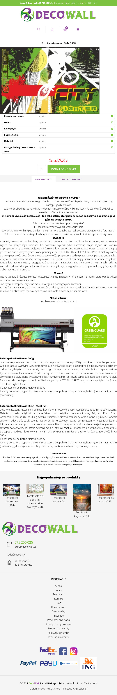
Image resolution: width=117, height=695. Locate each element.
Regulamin (58, 594)
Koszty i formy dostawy (58, 624)
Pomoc (58, 590)
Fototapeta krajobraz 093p (82, 501)
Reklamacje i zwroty (58, 628)
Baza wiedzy (58, 611)
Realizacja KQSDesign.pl (74, 688)
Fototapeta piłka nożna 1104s (11, 495)
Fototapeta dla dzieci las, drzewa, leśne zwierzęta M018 (35, 496)
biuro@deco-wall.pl (25, 546)
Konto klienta (58, 607)
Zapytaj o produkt (71, 179)
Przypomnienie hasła (58, 620)
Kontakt (58, 598)
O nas (58, 585)
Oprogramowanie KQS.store (45, 688)
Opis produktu (43, 179)
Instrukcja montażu (58, 637)
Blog (58, 603)
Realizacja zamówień (58, 632)
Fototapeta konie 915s (58, 493)
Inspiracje (58, 615)
